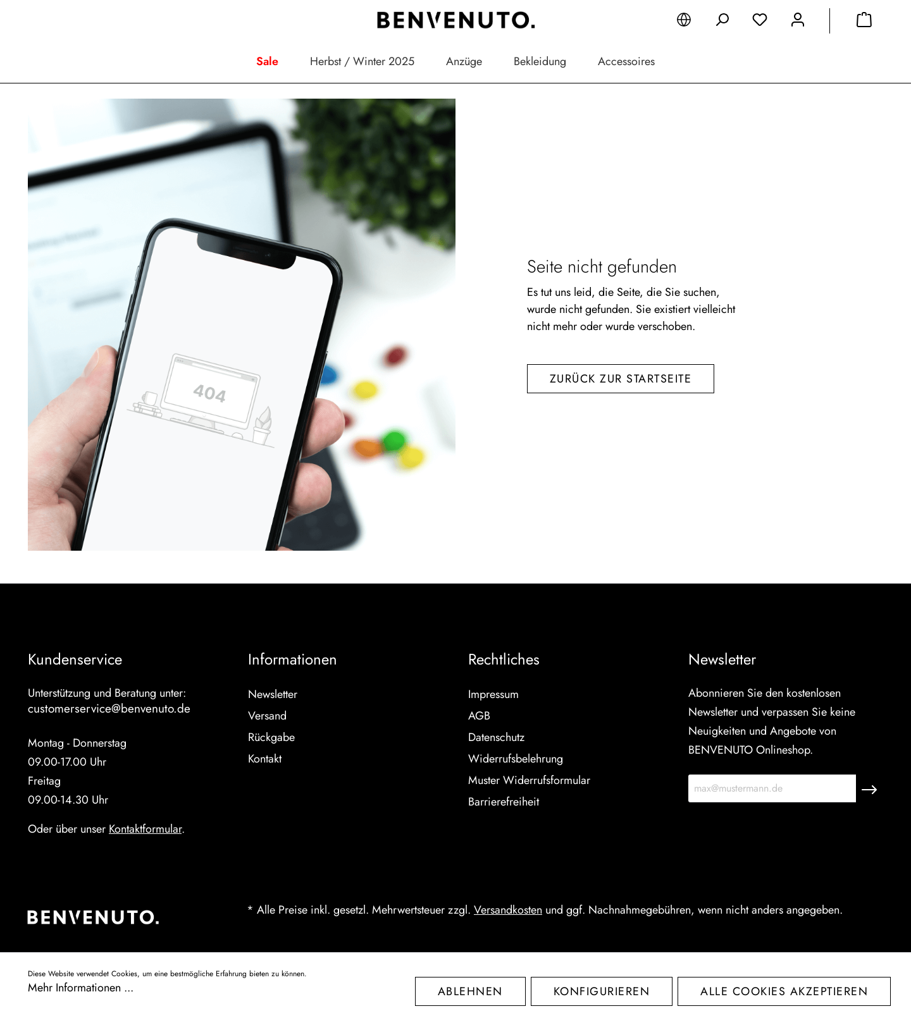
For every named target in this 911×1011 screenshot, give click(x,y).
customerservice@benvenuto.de (109, 708)
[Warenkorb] (864, 22)
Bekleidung (540, 61)
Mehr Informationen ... (80, 987)
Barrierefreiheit (503, 801)
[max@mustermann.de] (772, 788)
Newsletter (272, 694)
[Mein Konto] (798, 22)
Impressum (493, 694)
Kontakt (265, 759)
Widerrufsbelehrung (515, 759)
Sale (267, 61)
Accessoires (626, 61)
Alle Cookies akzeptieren (784, 991)
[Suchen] (722, 22)
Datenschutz (496, 737)
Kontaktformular (145, 829)
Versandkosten (508, 910)
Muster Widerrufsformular (529, 780)
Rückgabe (271, 737)
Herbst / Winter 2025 (362, 61)
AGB (479, 716)
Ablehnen (470, 991)
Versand (267, 716)
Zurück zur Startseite (621, 379)
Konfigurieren (602, 991)
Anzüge (464, 61)
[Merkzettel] (760, 22)
